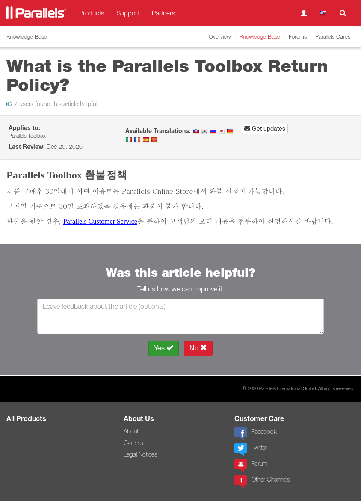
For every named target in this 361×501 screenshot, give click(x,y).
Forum (250, 465)
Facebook (255, 433)
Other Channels (262, 481)
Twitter (250, 449)
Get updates (264, 129)
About (131, 431)
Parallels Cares (332, 36)
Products (91, 13)
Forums (298, 36)
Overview (220, 36)
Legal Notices (140, 454)
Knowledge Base (260, 36)
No (198, 348)
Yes (163, 348)
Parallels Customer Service (100, 221)
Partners (163, 13)
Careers (133, 442)
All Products (26, 418)
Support (128, 13)
